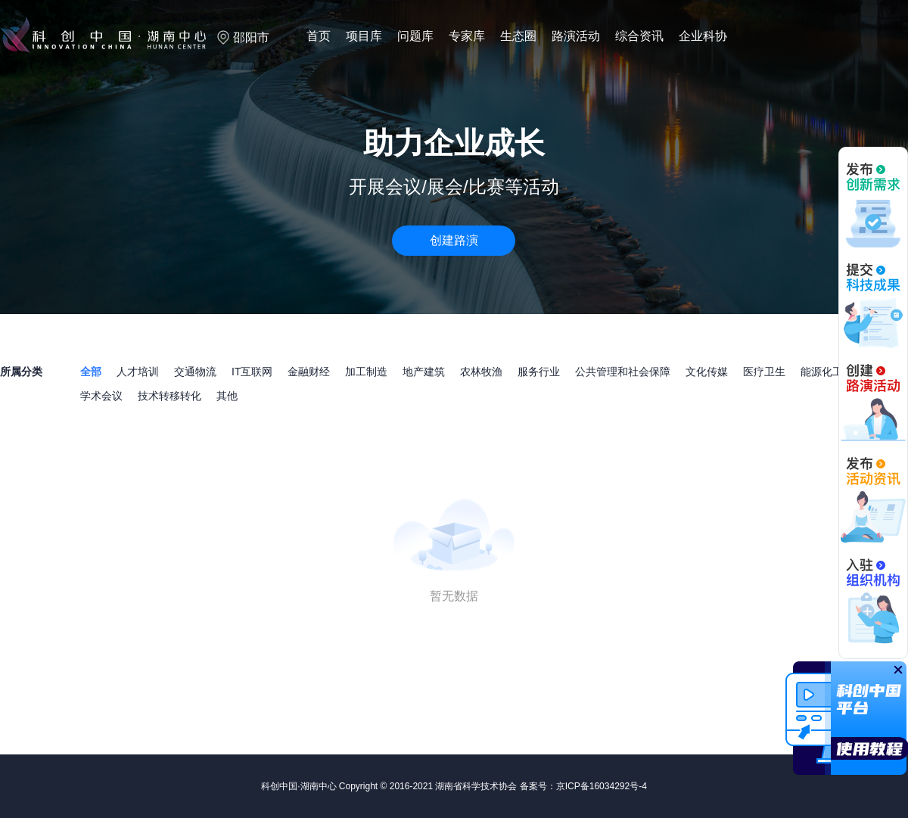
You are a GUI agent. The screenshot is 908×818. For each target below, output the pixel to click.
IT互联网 (252, 371)
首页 (318, 36)
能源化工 (822, 371)
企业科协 (703, 36)
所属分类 (21, 371)
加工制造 (366, 371)
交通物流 (195, 371)
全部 (90, 371)
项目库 (364, 36)
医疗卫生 (764, 371)
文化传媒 (707, 371)
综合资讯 (639, 36)
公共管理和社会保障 (622, 371)
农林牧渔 (481, 371)
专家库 (467, 36)
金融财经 (309, 371)
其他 (227, 396)
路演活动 (576, 36)
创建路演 (454, 240)
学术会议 (101, 396)
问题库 (415, 36)
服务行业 (539, 371)
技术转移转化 (169, 396)
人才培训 (138, 371)
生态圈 (518, 36)
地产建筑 (424, 371)
